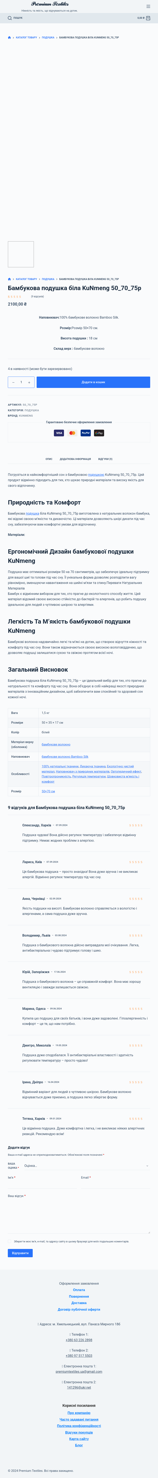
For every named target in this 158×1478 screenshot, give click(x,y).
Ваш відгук (17, 1196)
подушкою (96, 475)
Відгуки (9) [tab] (105, 459)
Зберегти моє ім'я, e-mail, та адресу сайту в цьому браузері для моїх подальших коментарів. (71, 1241)
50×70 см (48, 791)
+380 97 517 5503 (79, 1356)
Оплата (79, 1290)
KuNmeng (26, 415)
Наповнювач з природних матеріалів (82, 771)
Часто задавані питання (79, 1419)
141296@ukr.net (79, 1387)
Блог (79, 1445)
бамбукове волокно (56, 744)
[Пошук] (15, 18)
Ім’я (11, 1177)
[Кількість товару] (21, 382)
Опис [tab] (49, 459)
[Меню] (148, 6)
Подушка (32, 410)
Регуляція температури (89, 776)
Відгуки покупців (79, 1432)
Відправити (20, 1253)
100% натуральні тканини (60, 766)
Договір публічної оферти (79, 1309)
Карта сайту (79, 1439)
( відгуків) (37, 296)
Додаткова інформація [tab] (75, 459)
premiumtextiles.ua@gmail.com (79, 1372)
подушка (32, 513)
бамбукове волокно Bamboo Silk (65, 756)
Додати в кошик (93, 382)
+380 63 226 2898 (79, 1340)
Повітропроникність (56, 776)
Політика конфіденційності (79, 1426)
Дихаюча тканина (93, 766)
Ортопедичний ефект (126, 771)
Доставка (79, 1303)
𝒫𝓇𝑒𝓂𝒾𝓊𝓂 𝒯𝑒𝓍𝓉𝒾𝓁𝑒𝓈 (49, 4)
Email (86, 1177)
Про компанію (78, 1413)
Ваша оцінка (13, 1165)
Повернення (79, 1296)
